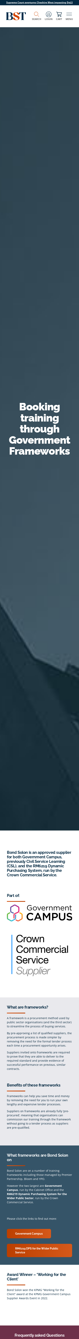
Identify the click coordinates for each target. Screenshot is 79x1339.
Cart (59, 16)
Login (49, 16)
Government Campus (29, 1233)
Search (36, 16)
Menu (69, 16)
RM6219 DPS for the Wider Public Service (36, 1250)
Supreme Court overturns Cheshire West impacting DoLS (39, 2)
